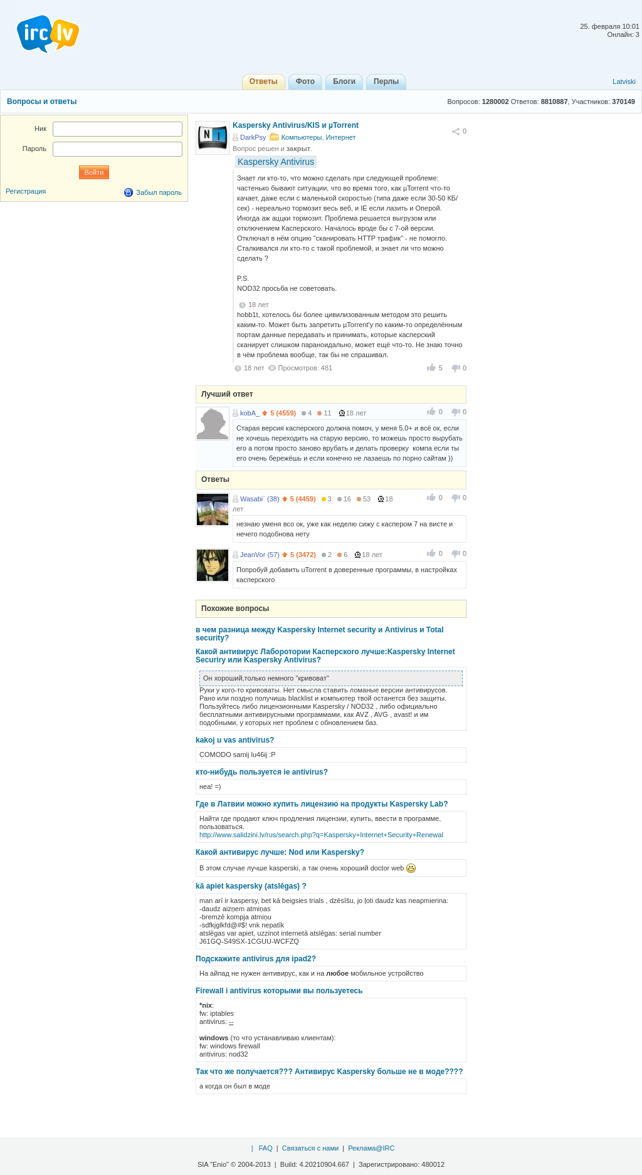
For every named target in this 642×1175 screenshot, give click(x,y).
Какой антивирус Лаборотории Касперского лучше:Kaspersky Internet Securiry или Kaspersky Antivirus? (325, 655)
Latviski (624, 81)
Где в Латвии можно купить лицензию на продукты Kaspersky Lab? (322, 804)
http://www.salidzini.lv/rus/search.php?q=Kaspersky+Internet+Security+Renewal (321, 834)
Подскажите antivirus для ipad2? (256, 958)
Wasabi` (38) (260, 499)
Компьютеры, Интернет (319, 137)
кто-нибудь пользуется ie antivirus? (262, 772)
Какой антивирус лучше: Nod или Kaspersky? (280, 852)
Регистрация (26, 191)
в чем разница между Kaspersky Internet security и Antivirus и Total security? (320, 633)
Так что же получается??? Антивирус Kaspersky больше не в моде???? (329, 1071)
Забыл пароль (159, 192)
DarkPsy (253, 137)
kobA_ (250, 413)
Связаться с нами (310, 1148)
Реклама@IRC (371, 1148)
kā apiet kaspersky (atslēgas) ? (251, 886)
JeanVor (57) (260, 554)
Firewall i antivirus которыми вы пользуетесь (279, 990)
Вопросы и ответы (41, 101)
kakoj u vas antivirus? (235, 740)
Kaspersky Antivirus (276, 162)
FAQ (266, 1148)
